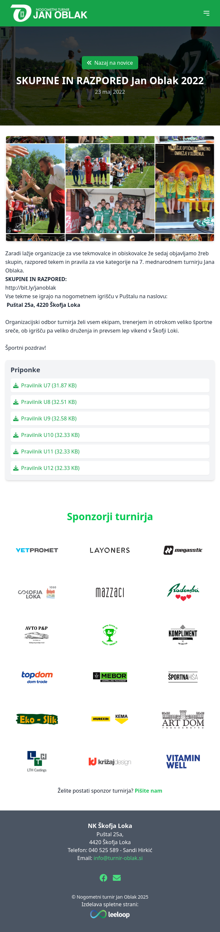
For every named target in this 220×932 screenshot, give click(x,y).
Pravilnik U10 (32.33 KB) (46, 435)
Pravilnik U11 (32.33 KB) (46, 451)
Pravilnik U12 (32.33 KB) (46, 468)
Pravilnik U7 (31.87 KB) (45, 385)
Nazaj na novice (110, 62)
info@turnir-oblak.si (118, 858)
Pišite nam (148, 790)
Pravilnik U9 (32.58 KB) (45, 418)
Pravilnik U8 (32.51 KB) (45, 402)
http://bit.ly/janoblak (30, 287)
